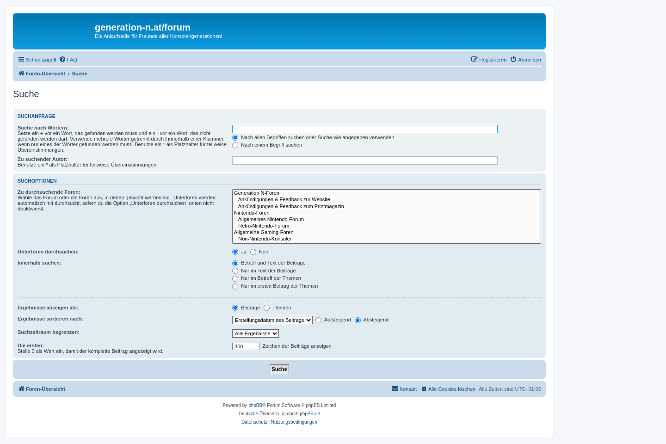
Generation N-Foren (386, 193)
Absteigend (372, 319)
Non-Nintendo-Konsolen (386, 239)
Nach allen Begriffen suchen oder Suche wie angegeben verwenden (313, 137)
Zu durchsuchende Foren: (49, 192)
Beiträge (246, 307)
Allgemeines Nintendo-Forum (386, 219)
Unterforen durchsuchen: (48, 251)
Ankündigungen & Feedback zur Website (386, 200)
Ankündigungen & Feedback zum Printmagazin (386, 207)
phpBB (255, 405)
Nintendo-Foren (386, 213)
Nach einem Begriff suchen (267, 145)
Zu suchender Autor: (43, 159)
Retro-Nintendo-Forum (386, 226)
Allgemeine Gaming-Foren (386, 232)
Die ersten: (31, 345)
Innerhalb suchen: (40, 262)
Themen (277, 307)
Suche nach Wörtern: (43, 127)
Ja (239, 251)
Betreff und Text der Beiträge (269, 262)
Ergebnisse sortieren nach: (50, 318)
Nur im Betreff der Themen (266, 278)
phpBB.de (310, 413)
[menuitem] (68, 59)
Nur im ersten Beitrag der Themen (275, 286)
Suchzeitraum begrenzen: (49, 332)
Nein (260, 251)
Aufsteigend (333, 319)
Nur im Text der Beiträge (264, 270)
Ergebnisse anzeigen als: (48, 307)
